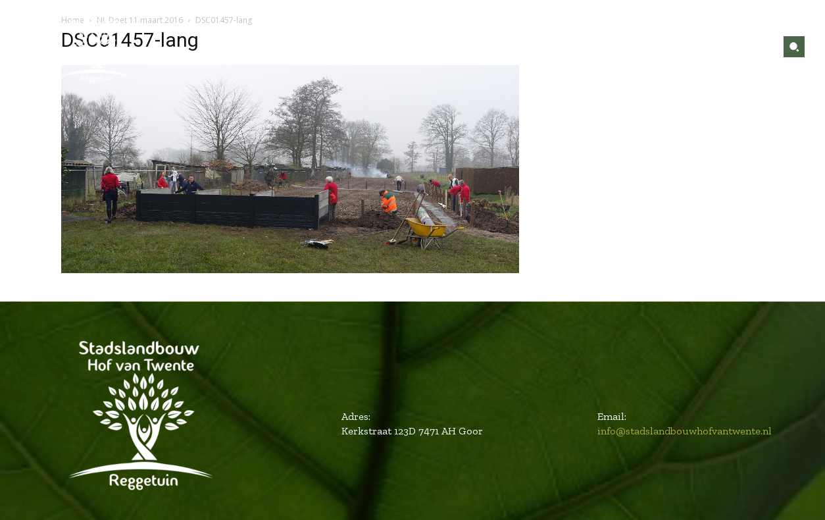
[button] (794, 46)
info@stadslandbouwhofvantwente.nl (684, 431)
